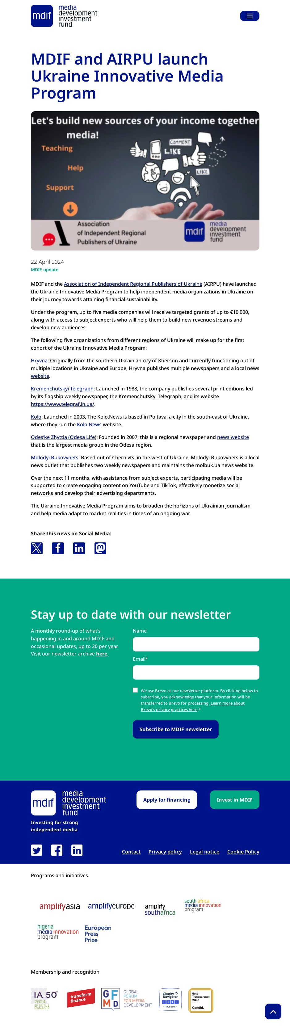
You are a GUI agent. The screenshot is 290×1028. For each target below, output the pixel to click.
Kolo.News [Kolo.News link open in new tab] (89, 424)
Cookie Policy (243, 852)
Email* (140, 658)
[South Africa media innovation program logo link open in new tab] (203, 905)
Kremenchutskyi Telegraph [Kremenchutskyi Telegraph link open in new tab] (62, 388)
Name (140, 630)
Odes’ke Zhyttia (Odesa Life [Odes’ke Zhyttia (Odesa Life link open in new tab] (63, 437)
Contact (131, 852)
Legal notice (204, 852)
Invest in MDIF (235, 799)
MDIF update (44, 269)
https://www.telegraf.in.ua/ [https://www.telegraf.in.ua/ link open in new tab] (62, 404)
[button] (37, 548)
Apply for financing (167, 799)
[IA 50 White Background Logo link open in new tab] (46, 999)
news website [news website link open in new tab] (233, 437)
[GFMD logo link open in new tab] (126, 999)
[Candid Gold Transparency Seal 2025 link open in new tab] (200, 1000)
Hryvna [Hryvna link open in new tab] (39, 360)
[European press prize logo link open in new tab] (98, 933)
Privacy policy (165, 852)
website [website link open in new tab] (40, 376)
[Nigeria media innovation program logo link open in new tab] (58, 932)
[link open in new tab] (36, 850)
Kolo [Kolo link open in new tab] (36, 416)
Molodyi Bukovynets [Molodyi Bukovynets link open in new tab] (54, 457)
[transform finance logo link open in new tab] (81, 998)
